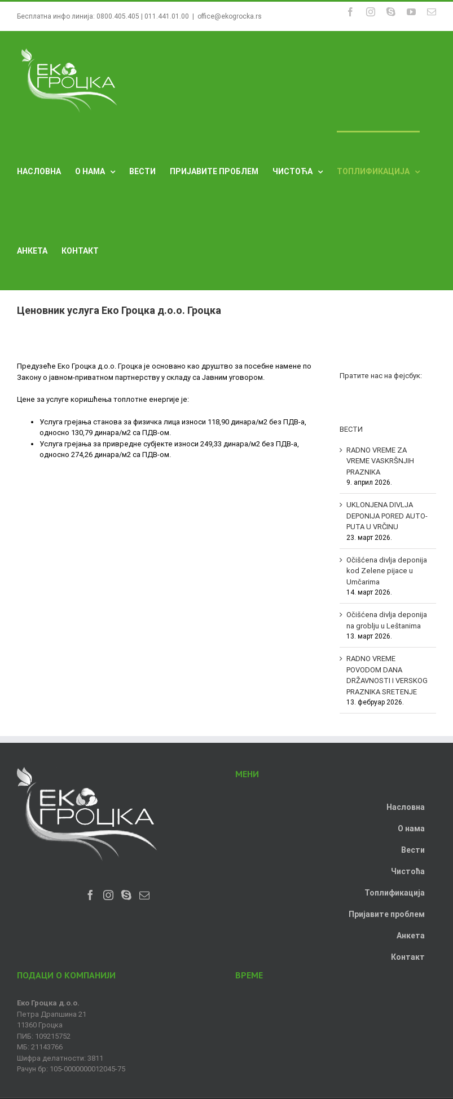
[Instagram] (108, 895)
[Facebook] (90, 895)
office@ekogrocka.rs (229, 16)
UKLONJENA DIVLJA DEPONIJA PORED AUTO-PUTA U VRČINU (387, 515)
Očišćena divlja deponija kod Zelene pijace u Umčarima (386, 571)
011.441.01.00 (166, 16)
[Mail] (144, 895)
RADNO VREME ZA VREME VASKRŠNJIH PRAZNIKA (380, 461)
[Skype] (126, 895)
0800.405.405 (117, 16)
